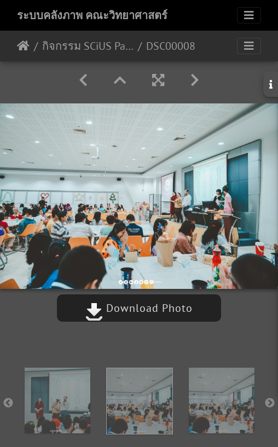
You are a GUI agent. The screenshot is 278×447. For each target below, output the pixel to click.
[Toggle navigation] (249, 15)
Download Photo (139, 308)
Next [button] (269, 403)
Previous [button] (8, 403)
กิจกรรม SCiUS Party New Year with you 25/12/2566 (88, 46)
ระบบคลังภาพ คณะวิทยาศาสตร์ (92, 15)
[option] (57, 400)
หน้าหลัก (23, 46)
